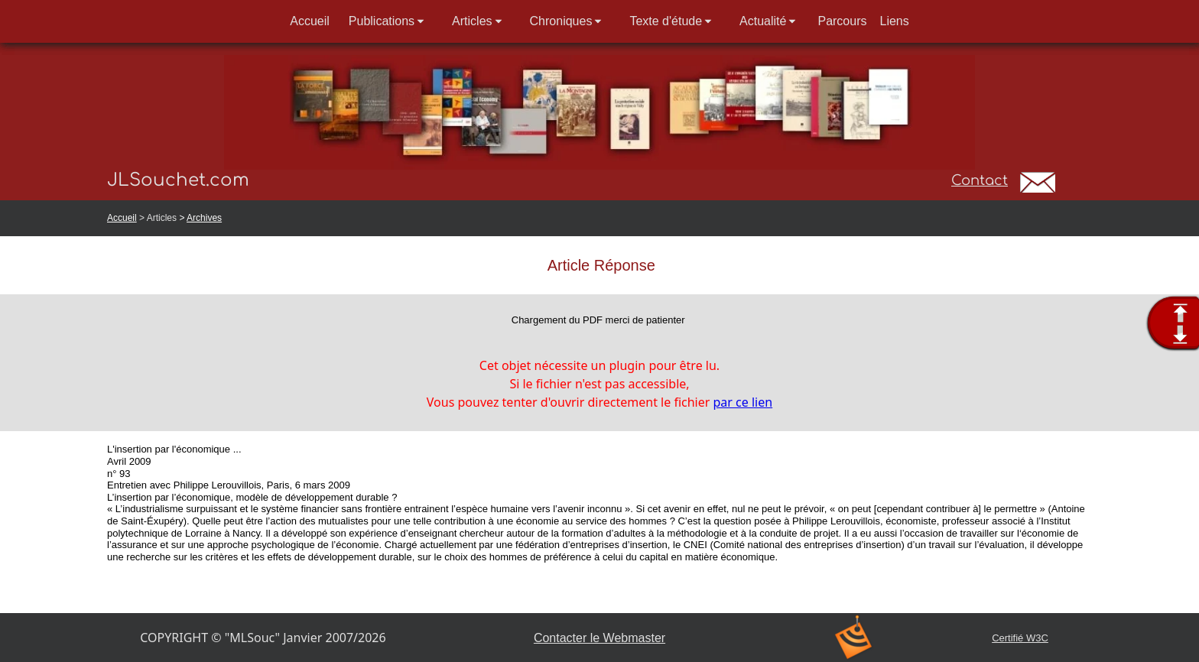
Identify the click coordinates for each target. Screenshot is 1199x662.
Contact (979, 180)
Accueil (122, 218)
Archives (204, 218)
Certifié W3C (1020, 638)
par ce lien (743, 402)
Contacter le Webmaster (599, 637)
